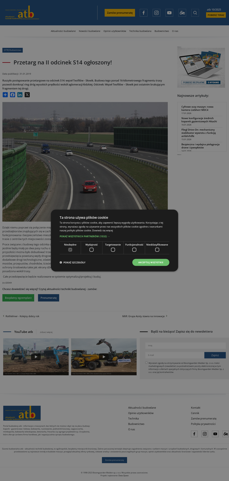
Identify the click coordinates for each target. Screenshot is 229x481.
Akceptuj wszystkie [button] (150, 262)
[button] (114, 236)
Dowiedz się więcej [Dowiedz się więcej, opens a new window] (102, 230)
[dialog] (114, 240)
